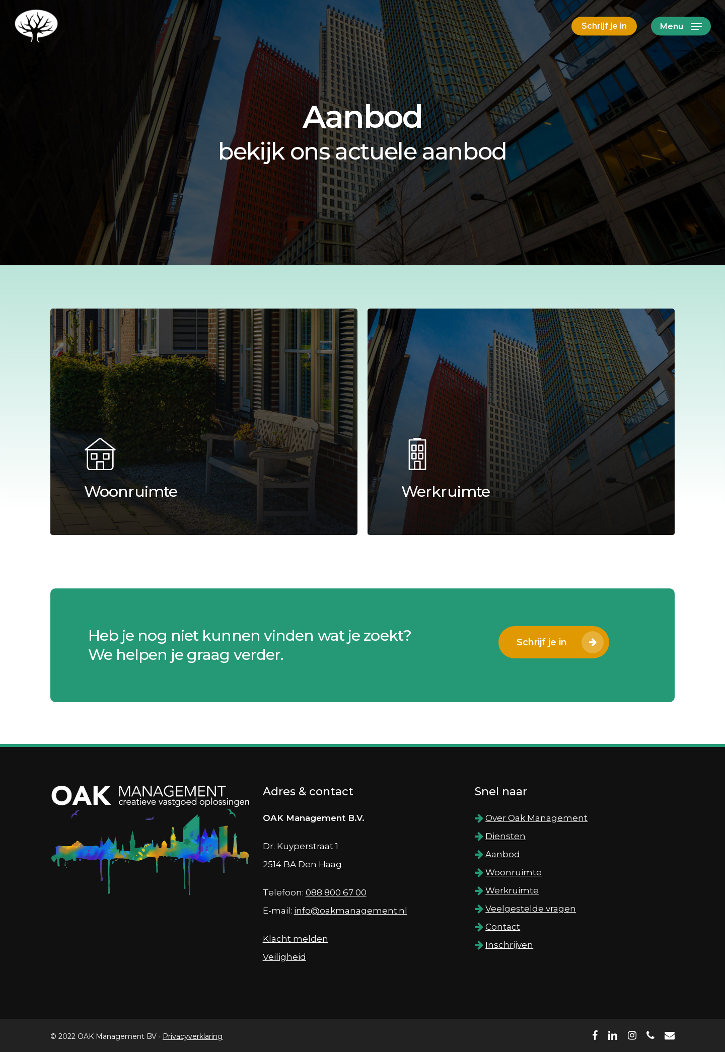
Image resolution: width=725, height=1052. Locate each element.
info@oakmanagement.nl (350, 911)
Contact (502, 927)
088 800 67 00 (336, 892)
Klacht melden (295, 939)
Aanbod (502, 854)
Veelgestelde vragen (530, 909)
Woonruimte (513, 872)
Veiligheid (284, 957)
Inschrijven (509, 945)
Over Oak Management (536, 818)
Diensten (505, 836)
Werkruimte (512, 890)
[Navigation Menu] (681, 26)
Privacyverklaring (193, 1036)
